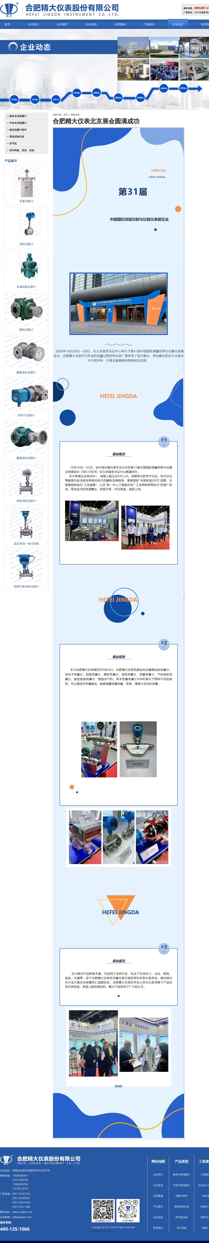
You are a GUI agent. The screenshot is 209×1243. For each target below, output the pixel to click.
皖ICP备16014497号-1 (102, 1231)
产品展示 (148, 24)
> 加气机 (12, 143)
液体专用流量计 (181, 1174)
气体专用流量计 (181, 1185)
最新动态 (75, 114)
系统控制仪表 (181, 1206)
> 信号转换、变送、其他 (20, 150)
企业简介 (33, 24)
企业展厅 (62, 24)
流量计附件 (181, 1195)
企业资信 (91, 24)
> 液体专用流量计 (17, 116)
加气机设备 (181, 1217)
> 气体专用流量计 (17, 123)
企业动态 (177, 24)
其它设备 (182, 1227)
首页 (7, 24)
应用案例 (120, 24)
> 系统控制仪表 (15, 136)
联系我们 (158, 1227)
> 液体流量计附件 (17, 129)
